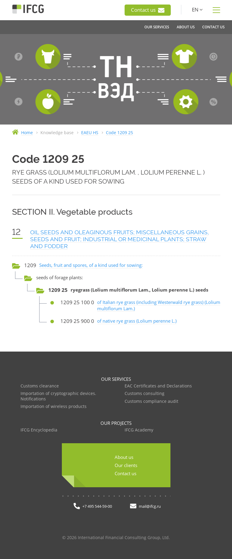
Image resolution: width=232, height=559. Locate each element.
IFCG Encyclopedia (39, 430)
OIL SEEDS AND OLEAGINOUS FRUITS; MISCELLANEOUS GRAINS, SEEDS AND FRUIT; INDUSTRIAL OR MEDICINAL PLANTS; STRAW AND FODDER (119, 239)
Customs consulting (144, 393)
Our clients (126, 465)
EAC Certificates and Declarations (158, 386)
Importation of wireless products (54, 406)
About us (124, 457)
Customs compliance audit (151, 401)
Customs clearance (40, 386)
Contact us (147, 10)
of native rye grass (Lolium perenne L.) (136, 321)
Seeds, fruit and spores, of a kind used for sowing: (91, 265)
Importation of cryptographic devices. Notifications (58, 396)
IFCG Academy (139, 430)
